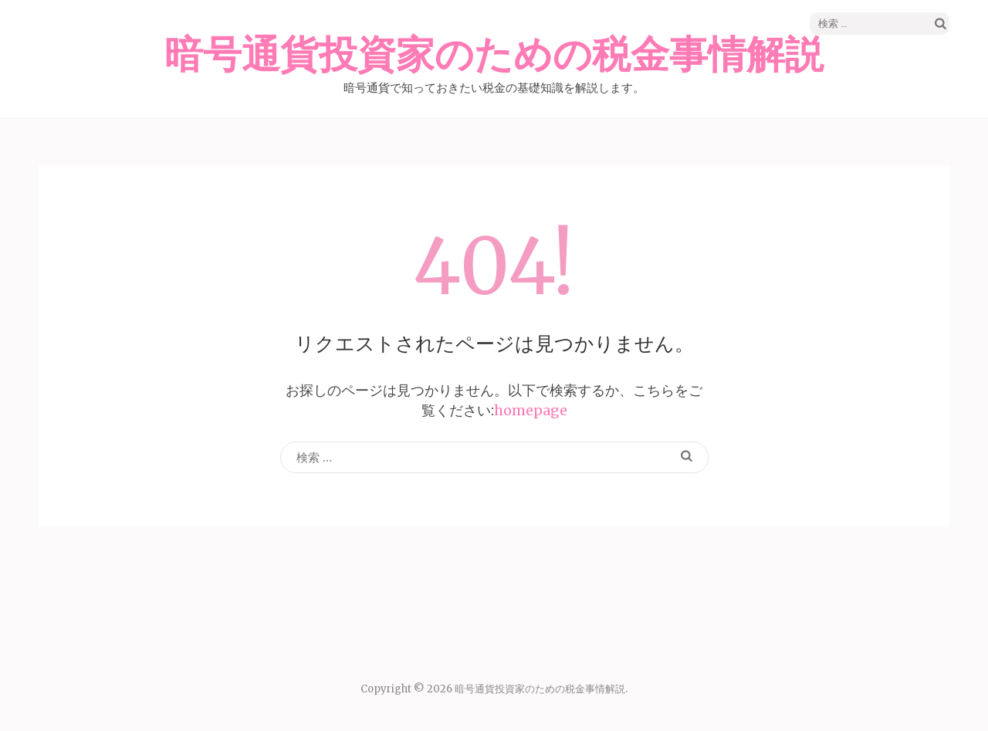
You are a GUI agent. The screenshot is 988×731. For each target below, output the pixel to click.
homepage (530, 410)
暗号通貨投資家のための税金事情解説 (494, 55)
